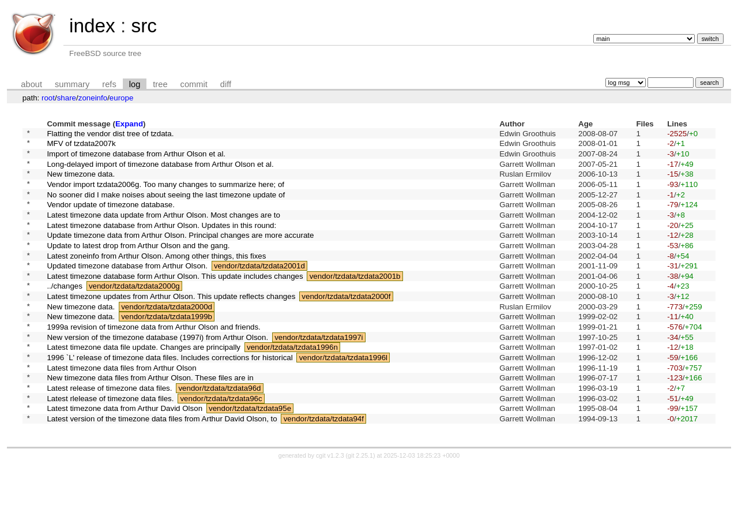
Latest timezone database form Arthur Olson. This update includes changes (175, 301)
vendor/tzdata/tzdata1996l (343, 396)
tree (160, 84)
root (48, 98)
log (135, 84)
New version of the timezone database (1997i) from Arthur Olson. (157, 372)
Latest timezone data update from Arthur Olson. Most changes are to (163, 229)
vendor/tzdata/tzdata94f (324, 468)
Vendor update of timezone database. (111, 218)
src (143, 25)
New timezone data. (81, 182)
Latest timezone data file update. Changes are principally (143, 384)
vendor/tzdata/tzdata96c (221, 444)
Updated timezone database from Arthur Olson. (127, 289)
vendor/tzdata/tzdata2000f (346, 325)
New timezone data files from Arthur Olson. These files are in (150, 420)
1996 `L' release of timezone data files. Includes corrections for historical (169, 396)
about (31, 84)
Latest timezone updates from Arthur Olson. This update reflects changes (171, 325)
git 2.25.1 (360, 505)
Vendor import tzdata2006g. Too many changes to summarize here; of (165, 193)
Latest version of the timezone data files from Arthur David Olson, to (162, 468)
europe (122, 98)
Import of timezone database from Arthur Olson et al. (136, 158)
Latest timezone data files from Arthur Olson (121, 408)
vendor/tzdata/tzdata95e (250, 456)
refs (109, 84)
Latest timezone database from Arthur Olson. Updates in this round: (161, 241)
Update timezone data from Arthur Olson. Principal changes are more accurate (180, 253)
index (92, 25)
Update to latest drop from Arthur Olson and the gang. (138, 265)
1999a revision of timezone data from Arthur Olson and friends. (153, 361)
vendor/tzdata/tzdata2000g (134, 313)
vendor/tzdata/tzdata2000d (166, 336)
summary (72, 84)
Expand (129, 123)
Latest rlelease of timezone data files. (110, 444)
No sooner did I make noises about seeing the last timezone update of (166, 205)
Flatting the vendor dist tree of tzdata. (110, 134)
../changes (64, 313)
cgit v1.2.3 (330, 505)
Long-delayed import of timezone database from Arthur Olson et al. (160, 170)
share (66, 98)
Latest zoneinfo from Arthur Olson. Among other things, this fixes (156, 277)
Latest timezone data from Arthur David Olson (124, 456)
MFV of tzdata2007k (81, 146)
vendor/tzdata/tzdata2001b (355, 301)
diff (225, 84)
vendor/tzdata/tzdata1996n (292, 384)
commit (194, 84)
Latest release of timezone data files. (109, 432)
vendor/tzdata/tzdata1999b (166, 349)
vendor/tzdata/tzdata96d (219, 432)
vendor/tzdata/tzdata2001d (259, 289)
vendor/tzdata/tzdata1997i (318, 372)
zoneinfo (92, 98)
